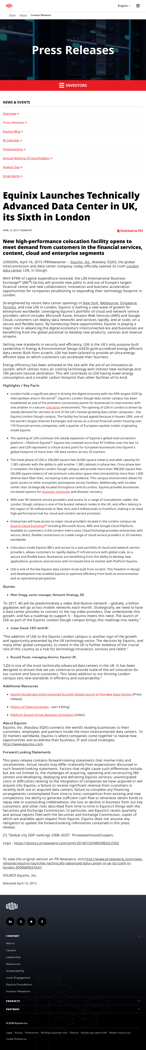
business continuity (56, 492)
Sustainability (15, 971)
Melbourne (109, 303)
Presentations (13, 149)
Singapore (128, 303)
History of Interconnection (29, 707)
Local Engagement (18, 977)
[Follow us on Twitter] (21, 921)
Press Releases (13, 122)
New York (90, 303)
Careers (11, 950)
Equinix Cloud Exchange (27, 526)
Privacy (19, 1032)
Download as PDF (130, 230)
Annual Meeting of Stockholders (26, 158)
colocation (52, 407)
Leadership (13, 957)
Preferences (32, 1032)
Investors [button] (73, 85)
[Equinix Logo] (10, 6)
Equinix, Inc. (81, 262)
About (10, 943)
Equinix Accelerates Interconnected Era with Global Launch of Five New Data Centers (71, 694)
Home (12, 15)
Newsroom (13, 964)
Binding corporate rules (54, 1032)
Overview (9, 113)
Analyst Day (11, 167)
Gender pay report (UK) (94, 1032)
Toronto (9, 307)
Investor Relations (18, 991)
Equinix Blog (12, 131)
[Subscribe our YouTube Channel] (31, 921)
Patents (74, 1032)
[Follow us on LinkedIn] (10, 921)
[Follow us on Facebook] (42, 921)
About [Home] (23, 15)
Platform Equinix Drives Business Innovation (42, 715)
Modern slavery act (120, 1032)
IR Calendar (11, 140)
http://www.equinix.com (23, 744)
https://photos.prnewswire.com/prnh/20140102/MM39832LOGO (66, 843)
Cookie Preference (16, 1039)
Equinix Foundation (19, 984)
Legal (9, 1032)
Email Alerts (11, 176)
